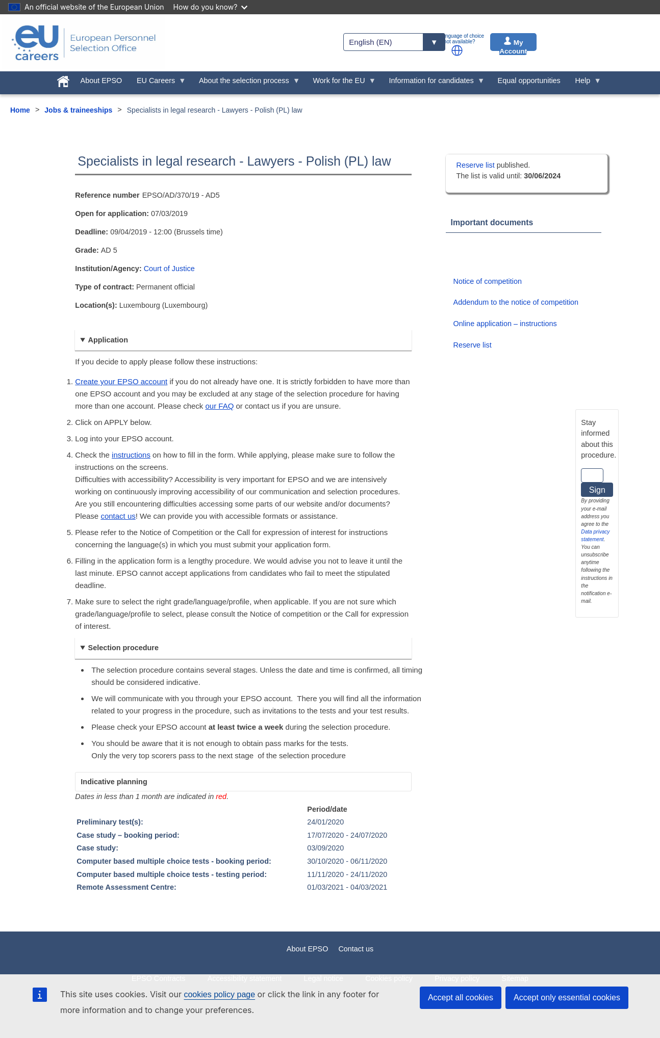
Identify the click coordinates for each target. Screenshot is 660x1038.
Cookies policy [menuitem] (389, 978)
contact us (117, 516)
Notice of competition (487, 281)
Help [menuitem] (584, 83)
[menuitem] (63, 79)
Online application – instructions (505, 324)
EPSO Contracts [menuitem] (159, 978)
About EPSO (307, 949)
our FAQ (220, 406)
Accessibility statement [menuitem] (245, 978)
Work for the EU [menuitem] (341, 83)
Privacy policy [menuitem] (457, 978)
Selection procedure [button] (123, 648)
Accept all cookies (460, 997)
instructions (131, 454)
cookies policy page (219, 994)
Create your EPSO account (121, 381)
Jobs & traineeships (78, 110)
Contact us (355, 949)
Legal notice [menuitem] (323, 978)
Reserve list (476, 165)
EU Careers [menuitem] (158, 83)
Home (20, 110)
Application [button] (108, 340)
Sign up (597, 491)
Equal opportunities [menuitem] (529, 80)
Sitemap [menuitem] (514, 978)
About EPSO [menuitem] (101, 80)
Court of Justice (169, 268)
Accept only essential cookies (567, 997)
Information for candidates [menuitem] (433, 83)
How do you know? (210, 7)
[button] (457, 50)
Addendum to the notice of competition (516, 302)
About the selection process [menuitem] (246, 83)
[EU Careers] (83, 42)
